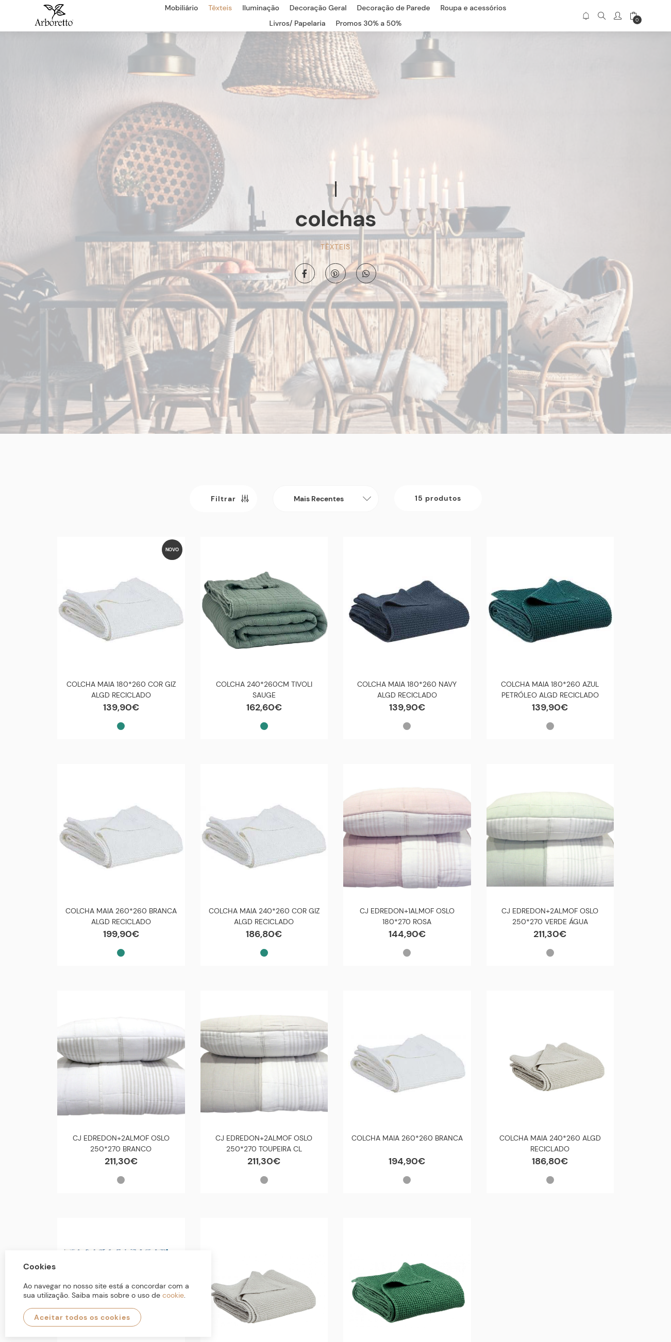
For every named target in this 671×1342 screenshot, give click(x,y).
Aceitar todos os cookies (82, 1317)
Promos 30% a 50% (369, 23)
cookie (173, 1295)
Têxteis (335, 246)
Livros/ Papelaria (298, 23)
